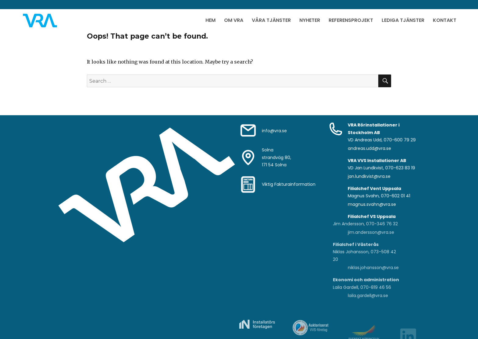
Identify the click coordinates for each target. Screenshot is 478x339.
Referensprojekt (351, 20)
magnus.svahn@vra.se (372, 204)
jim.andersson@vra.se (371, 232)
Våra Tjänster (271, 20)
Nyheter (309, 20)
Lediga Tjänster (403, 20)
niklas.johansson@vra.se (373, 268)
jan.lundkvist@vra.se (369, 176)
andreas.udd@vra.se (369, 148)
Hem (210, 20)
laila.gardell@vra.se (368, 295)
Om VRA (233, 20)
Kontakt (444, 20)
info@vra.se (274, 131)
